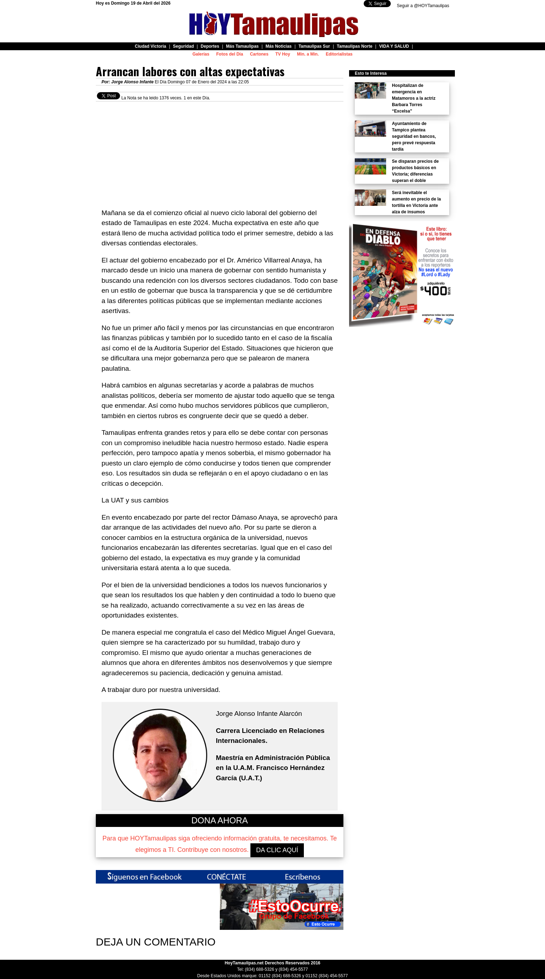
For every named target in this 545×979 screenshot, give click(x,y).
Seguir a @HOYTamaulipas (423, 5)
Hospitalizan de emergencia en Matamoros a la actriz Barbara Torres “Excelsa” (413, 98)
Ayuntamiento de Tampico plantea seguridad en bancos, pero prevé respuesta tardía (414, 136)
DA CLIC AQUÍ (277, 850)
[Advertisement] (219, 151)
